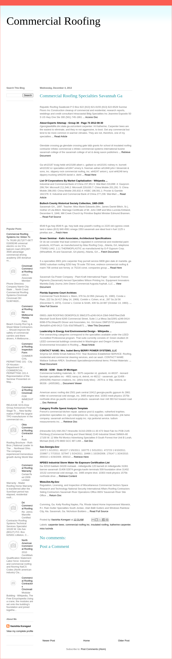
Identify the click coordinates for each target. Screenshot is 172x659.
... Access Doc (90, 117)
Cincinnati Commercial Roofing (27, 268)
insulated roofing (100, 524)
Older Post (123, 640)
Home (86, 640)
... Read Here (89, 174)
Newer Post (49, 640)
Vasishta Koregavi (20, 626)
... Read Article (59, 136)
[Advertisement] (86, 56)
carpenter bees (56, 524)
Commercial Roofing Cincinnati (27, 390)
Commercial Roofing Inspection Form (27, 348)
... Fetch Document (108, 251)
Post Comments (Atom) (93, 649)
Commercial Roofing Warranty (27, 468)
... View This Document (97, 325)
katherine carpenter (120, 524)
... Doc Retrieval (48, 402)
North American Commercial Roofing (27, 544)
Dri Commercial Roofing (27, 505)
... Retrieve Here (80, 456)
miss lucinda (46, 528)
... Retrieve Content (66, 476)
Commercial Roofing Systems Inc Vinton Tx (18, 235)
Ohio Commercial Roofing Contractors (27, 430)
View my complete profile (19, 631)
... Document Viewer (71, 383)
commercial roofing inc (78, 524)
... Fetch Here (60, 232)
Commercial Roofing (53, 21)
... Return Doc (54, 495)
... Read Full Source (50, 216)
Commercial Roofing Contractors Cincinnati (27, 583)
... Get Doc (87, 441)
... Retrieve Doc (69, 421)
